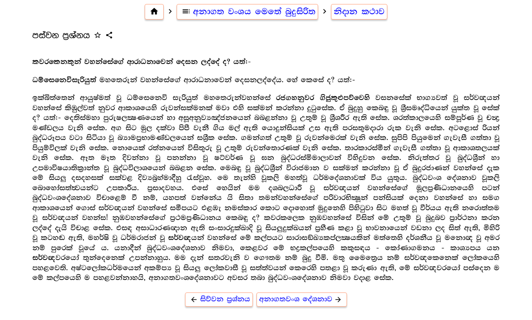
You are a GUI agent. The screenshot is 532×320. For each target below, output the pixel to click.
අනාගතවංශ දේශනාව (302, 299)
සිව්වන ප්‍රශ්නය (219, 299)
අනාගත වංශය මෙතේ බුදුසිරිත (247, 11)
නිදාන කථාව (359, 11)
